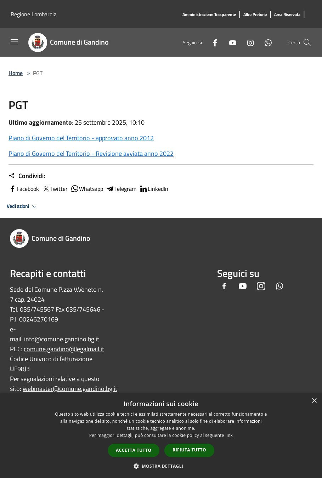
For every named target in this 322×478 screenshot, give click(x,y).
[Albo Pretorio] (255, 14)
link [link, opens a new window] (229, 435)
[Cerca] (307, 42)
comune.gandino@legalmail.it (64, 349)
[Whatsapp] (265, 42)
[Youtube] (230, 42)
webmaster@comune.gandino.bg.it (70, 388)
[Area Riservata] (287, 14)
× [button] (314, 401)
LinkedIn (153, 188)
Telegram (121, 188)
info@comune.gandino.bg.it (61, 339)
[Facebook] (212, 42)
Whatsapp (86, 188)
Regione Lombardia (34, 14)
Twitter (55, 188)
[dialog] (161, 435)
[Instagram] (248, 42)
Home (16, 73)
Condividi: (27, 176)
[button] (161, 466)
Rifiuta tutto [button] (189, 450)
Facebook (24, 188)
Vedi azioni (23, 206)
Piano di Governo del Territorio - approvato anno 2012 (81, 138)
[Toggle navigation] (14, 42)
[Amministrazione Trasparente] (209, 14)
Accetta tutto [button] (133, 450)
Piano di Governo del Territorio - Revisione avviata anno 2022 (91, 153)
